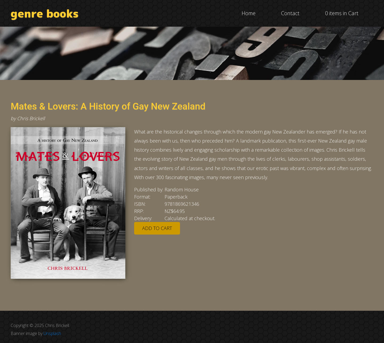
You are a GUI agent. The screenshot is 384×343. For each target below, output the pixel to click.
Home (248, 13)
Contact (290, 13)
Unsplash (52, 333)
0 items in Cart (341, 13)
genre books (45, 13)
